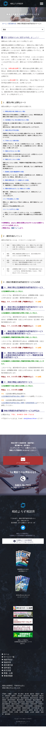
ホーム (4, 23)
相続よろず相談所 (16, 3)
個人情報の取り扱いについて (23, 721)
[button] (41, 3)
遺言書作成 (12, 23)
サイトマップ (23, 723)
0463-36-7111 (23, 485)
